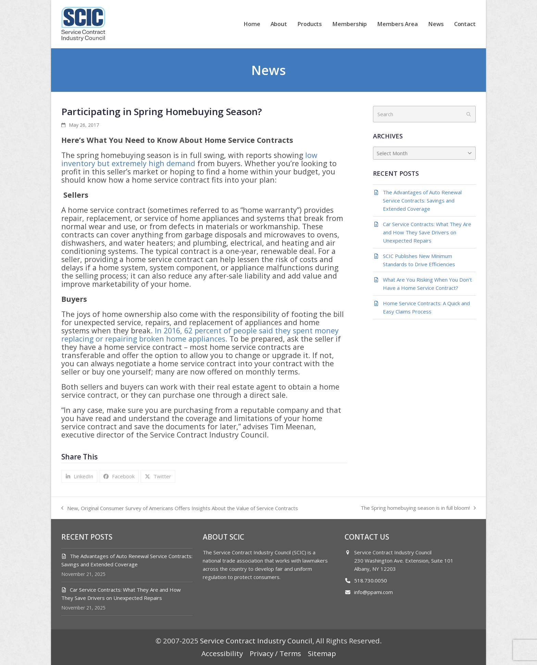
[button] (79, 476)
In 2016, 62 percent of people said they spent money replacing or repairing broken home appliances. (200, 334)
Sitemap (322, 653)
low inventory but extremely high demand (189, 159)
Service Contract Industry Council (256, 640)
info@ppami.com (373, 592)
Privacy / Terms (275, 653)
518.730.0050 (370, 580)
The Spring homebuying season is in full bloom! (418, 508)
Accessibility (222, 653)
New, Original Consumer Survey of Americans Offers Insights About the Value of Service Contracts (179, 508)
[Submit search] (468, 114)
